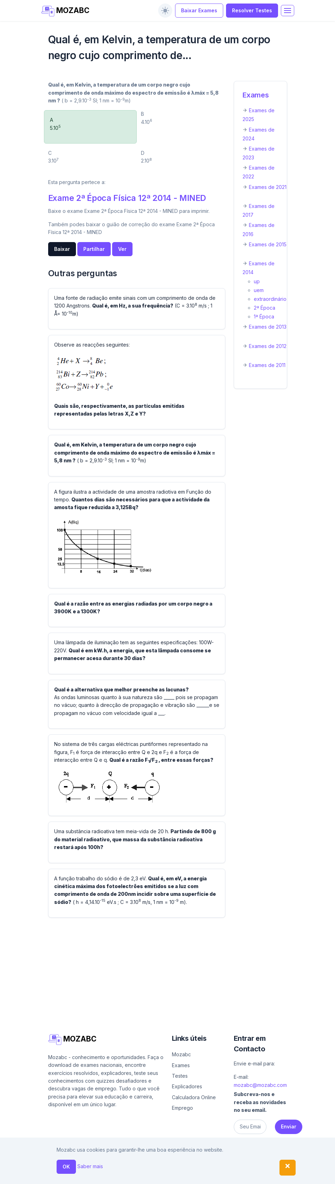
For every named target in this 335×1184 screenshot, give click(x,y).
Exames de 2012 (267, 346)
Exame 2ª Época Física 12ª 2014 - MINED (127, 198)
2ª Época (264, 308)
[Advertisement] (167, 972)
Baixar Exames (199, 10)
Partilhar (94, 249)
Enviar (288, 1126)
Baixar (62, 249)
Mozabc (181, 1054)
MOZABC (65, 11)
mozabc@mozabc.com (260, 1085)
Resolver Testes (252, 10)
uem (259, 290)
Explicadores (187, 1086)
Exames (256, 95)
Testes (180, 1076)
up (257, 281)
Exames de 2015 (267, 244)
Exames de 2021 (267, 187)
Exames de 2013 (267, 327)
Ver (122, 249)
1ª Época (264, 316)
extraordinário (270, 299)
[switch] (165, 10)
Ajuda (154, 1165)
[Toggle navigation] (287, 10)
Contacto (212, 1165)
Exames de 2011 (267, 365)
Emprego (182, 1108)
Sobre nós (178, 1165)
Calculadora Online (194, 1097)
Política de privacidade (180, 1175)
